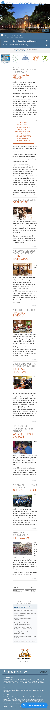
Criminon (35, 58)
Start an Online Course (8, 699)
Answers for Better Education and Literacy (20, 41)
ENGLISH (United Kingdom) (24, 679)
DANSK (33, 679)
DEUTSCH (30, 681)
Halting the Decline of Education (23, 610)
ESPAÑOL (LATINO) (14, 682)
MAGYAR (35, 681)
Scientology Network (22, 696)
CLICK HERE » (25, 661)
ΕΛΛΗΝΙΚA (36, 682)
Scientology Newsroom (15, 698)
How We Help (5, 62)
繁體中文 (16, 681)
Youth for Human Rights (9, 703)
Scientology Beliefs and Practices (19, 689)
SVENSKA (5, 682)
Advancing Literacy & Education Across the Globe (23, 632)
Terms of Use (6, 708)
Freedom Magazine (15, 700)
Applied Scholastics (25, 58)
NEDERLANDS (23, 681)
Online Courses (19, 690)
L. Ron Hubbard (7, 689)
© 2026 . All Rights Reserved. (17, 706)
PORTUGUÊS (6, 684)
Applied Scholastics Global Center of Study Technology (24, 614)
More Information (28, 690)
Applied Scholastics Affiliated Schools (22, 618)
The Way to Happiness (15, 58)
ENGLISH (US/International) (10, 679)
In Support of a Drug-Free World (26, 701)
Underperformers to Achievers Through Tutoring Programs (23, 623)
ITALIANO (42, 682)
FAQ (10, 690)
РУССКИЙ (10, 681)
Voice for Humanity (32, 689)
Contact (34, 690)
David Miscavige (26, 698)
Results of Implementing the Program (25, 641)
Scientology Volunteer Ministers (22, 699)
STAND (22, 700)
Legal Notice (13, 708)
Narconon (45, 58)
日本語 (5, 681)
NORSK (40, 681)
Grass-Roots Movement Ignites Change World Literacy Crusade (23, 628)
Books (13, 690)
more (33, 246)
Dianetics (14, 696)
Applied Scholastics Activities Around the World (25, 637)
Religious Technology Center (37, 698)
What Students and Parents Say (15, 44)
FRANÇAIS (38, 679)
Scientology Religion (32, 696)
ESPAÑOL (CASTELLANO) (26, 682)
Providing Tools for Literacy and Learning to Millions (23, 606)
